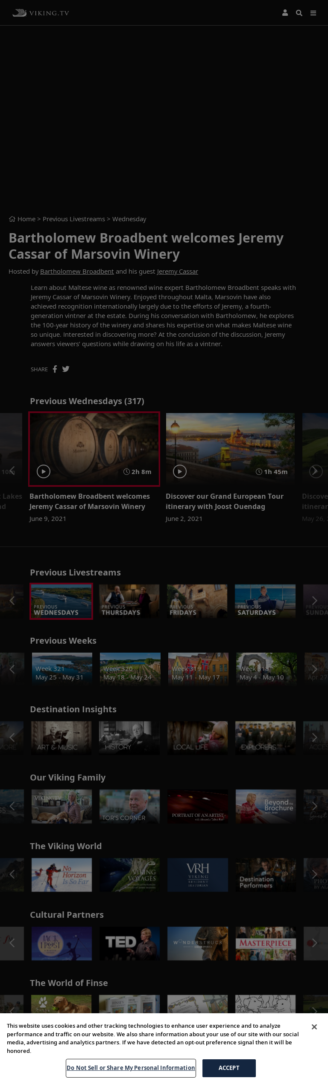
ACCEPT (229, 1068)
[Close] (314, 1027)
